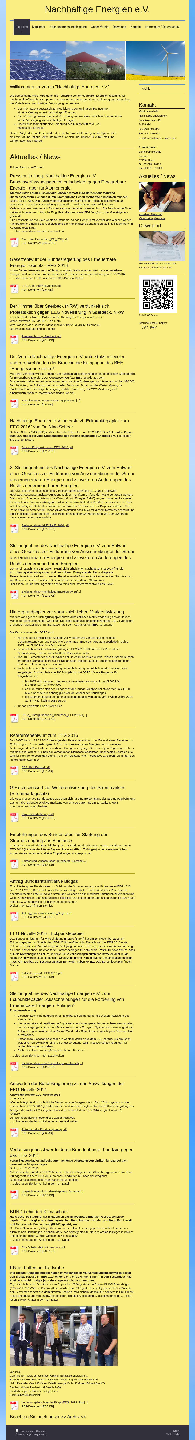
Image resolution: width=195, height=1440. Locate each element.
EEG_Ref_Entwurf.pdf (36, 767)
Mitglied (37, 140)
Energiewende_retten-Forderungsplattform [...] (51, 400)
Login (176, 1430)
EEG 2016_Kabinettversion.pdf (41, 285)
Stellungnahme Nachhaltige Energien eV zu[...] (51, 591)
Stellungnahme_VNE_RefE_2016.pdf (45, 525)
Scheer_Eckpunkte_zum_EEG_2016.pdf (47, 447)
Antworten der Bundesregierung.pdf (44, 1129)
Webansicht (172, 1434)
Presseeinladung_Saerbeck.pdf (41, 336)
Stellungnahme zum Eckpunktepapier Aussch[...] (52, 1063)
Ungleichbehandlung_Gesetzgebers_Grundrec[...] (53, 1191)
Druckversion (25, 1431)
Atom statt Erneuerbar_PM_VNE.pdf (45, 239)
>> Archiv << (73, 1416)
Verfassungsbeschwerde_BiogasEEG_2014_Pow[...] (55, 1402)
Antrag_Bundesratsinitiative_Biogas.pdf (46, 913)
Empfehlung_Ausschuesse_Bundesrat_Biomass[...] (54, 860)
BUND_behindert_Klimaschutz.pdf (43, 1247)
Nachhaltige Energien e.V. (97, 9)
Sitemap (40, 1431)
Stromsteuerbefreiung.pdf (38, 814)
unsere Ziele (89, 136)
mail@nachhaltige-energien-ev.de (157, 138)
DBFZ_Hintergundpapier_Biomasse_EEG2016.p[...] (54, 715)
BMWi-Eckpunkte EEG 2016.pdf (42, 973)
